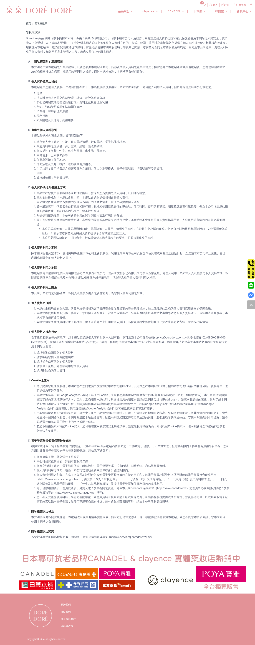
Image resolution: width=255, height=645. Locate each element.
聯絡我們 (66, 611)
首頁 (28, 23)
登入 (213, 5)
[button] (121, 10)
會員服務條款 (68, 618)
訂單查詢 (239, 5)
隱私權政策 (41, 23)
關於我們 (66, 604)
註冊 (225, 5)
